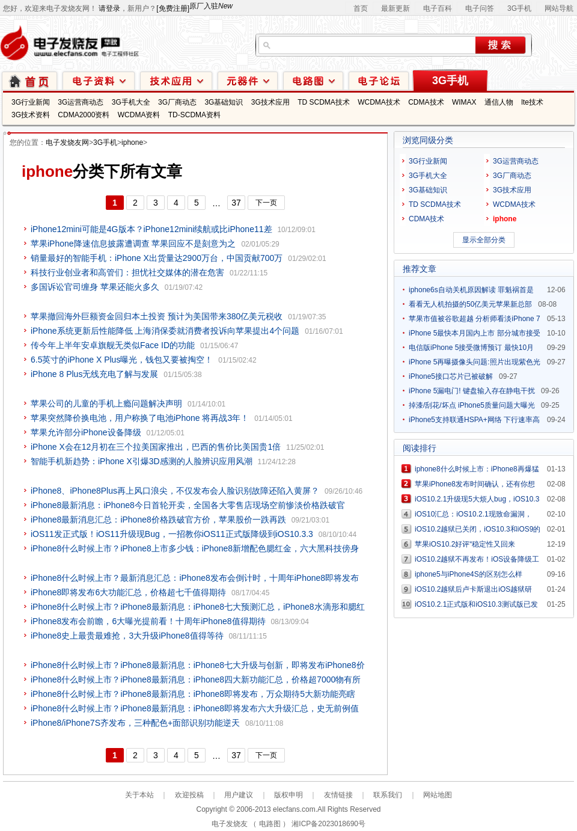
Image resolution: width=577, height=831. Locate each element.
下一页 (266, 202)
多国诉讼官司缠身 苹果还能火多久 (95, 287)
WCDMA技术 (379, 102)
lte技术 (532, 102)
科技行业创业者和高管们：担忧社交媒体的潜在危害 (127, 272)
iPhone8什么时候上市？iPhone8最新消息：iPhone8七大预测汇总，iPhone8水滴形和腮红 (198, 607)
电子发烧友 (230, 824)
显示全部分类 (483, 240)
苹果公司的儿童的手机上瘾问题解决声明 (106, 403)
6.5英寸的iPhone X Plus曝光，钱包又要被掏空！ (122, 359)
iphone (132, 142)
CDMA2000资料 (83, 115)
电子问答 (479, 8)
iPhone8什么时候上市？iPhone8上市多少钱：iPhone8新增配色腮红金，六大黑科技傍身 (195, 548)
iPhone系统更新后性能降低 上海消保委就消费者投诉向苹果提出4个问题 (165, 331)
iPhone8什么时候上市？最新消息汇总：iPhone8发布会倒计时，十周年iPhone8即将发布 (195, 578)
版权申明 (288, 795)
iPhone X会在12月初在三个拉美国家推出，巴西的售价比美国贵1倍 (156, 447)
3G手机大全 (131, 102)
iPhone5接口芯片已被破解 (451, 376)
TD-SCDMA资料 (194, 115)
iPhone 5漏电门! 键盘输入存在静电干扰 (472, 391)
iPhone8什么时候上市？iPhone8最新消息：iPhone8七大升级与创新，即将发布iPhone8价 (198, 665)
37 (236, 202)
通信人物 (498, 102)
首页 (360, 8)
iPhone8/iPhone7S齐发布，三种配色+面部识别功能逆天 (135, 723)
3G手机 (519, 8)
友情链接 (338, 795)
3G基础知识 (223, 102)
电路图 (313, 80)
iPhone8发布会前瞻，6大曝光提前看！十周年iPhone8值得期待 (148, 621)
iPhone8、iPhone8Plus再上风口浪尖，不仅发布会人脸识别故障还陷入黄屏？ (175, 490)
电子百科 (437, 8)
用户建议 (238, 795)
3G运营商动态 (80, 102)
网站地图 (437, 795)
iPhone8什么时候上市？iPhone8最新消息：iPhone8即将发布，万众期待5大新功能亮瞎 (193, 694)
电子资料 (98, 80)
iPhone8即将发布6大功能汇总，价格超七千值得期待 (128, 592)
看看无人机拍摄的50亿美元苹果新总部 (470, 304)
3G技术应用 (270, 102)
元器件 (247, 80)
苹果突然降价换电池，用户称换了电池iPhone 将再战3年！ (140, 418)
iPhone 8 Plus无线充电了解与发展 (94, 374)
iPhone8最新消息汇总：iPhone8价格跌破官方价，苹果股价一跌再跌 (158, 519)
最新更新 (395, 8)
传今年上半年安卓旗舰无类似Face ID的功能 (113, 345)
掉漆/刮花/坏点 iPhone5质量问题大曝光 (472, 405)
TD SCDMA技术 (324, 102)
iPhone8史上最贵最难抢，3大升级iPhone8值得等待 (127, 635)
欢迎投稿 (189, 795)
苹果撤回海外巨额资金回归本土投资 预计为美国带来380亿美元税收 (156, 316)
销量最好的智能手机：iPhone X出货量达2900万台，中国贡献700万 (156, 258)
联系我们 (387, 795)
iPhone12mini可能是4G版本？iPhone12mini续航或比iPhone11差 (151, 229)
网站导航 (559, 8)
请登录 (109, 8)
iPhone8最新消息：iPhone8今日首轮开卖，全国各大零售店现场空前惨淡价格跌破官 (188, 505)
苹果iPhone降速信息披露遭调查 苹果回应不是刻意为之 (133, 243)
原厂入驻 (211, 6)
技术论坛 (379, 80)
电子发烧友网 (67, 142)
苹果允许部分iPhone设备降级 (86, 432)
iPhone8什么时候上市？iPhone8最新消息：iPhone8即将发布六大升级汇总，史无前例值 (195, 708)
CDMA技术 (426, 102)
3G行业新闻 (30, 102)
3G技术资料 (30, 115)
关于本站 (139, 795)
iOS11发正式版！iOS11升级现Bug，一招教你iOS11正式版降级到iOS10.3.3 (172, 534)
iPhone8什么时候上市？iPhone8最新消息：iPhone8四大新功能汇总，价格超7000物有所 (196, 679)
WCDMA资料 (139, 115)
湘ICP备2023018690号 (328, 824)
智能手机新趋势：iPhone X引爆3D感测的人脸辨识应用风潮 (141, 461)
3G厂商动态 (177, 102)
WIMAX (464, 102)
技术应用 (176, 80)
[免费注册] (172, 8)
